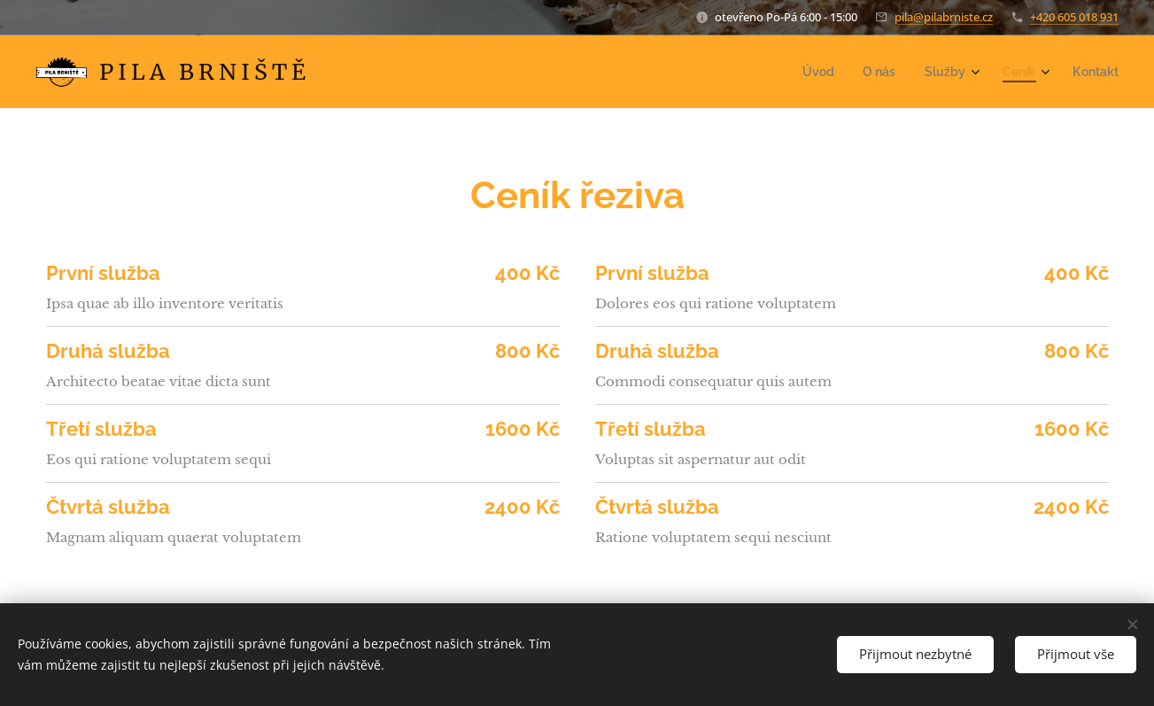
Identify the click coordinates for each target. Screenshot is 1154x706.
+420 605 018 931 (1074, 17)
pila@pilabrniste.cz (944, 17)
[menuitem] (833, 72)
